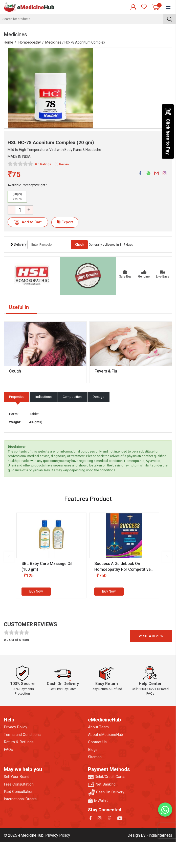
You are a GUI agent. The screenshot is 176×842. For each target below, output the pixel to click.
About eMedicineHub (105, 734)
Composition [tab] (72, 396)
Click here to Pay (167, 131)
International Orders (20, 799)
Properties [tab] (16, 396)
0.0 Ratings (43, 164)
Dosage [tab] (98, 396)
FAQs (8, 749)
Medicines (53, 42)
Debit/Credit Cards (106, 776)
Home (8, 42)
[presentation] (9, 557)
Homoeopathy (29, 42)
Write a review (151, 636)
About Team (98, 727)
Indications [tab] (43, 396)
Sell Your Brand (16, 776)
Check (79, 244)
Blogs (93, 749)
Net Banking (102, 784)
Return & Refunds (19, 742)
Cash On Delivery (106, 792)
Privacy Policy (15, 727)
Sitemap (95, 757)
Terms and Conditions (22, 734)
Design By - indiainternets (149, 835)
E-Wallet (98, 800)
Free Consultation (19, 784)
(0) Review (62, 164)
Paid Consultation (18, 791)
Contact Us (97, 742)
